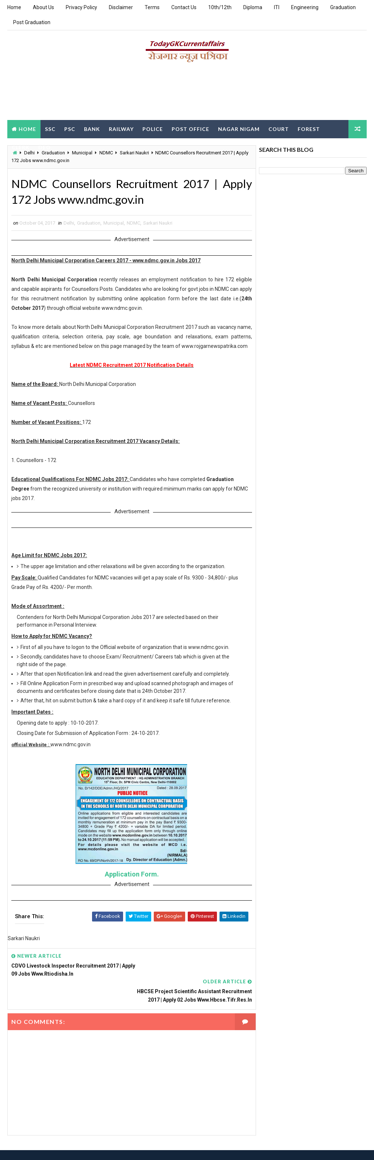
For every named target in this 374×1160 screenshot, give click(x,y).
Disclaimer (121, 7)
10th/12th (220, 7)
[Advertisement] (187, 94)
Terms (152, 7)
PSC (69, 128)
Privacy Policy (81, 7)
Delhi (69, 223)
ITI (276, 7)
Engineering (304, 7)
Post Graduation (31, 22)
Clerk (21, 147)
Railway (121, 128)
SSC (50, 128)
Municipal (113, 223)
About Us (43, 7)
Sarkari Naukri (157, 223)
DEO (44, 147)
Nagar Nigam (239, 128)
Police (152, 128)
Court (278, 128)
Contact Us (183, 7)
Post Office (190, 128)
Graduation (343, 7)
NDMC (133, 223)
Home (14, 7)
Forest (309, 128)
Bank (92, 128)
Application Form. (130, 884)
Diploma (252, 7)
